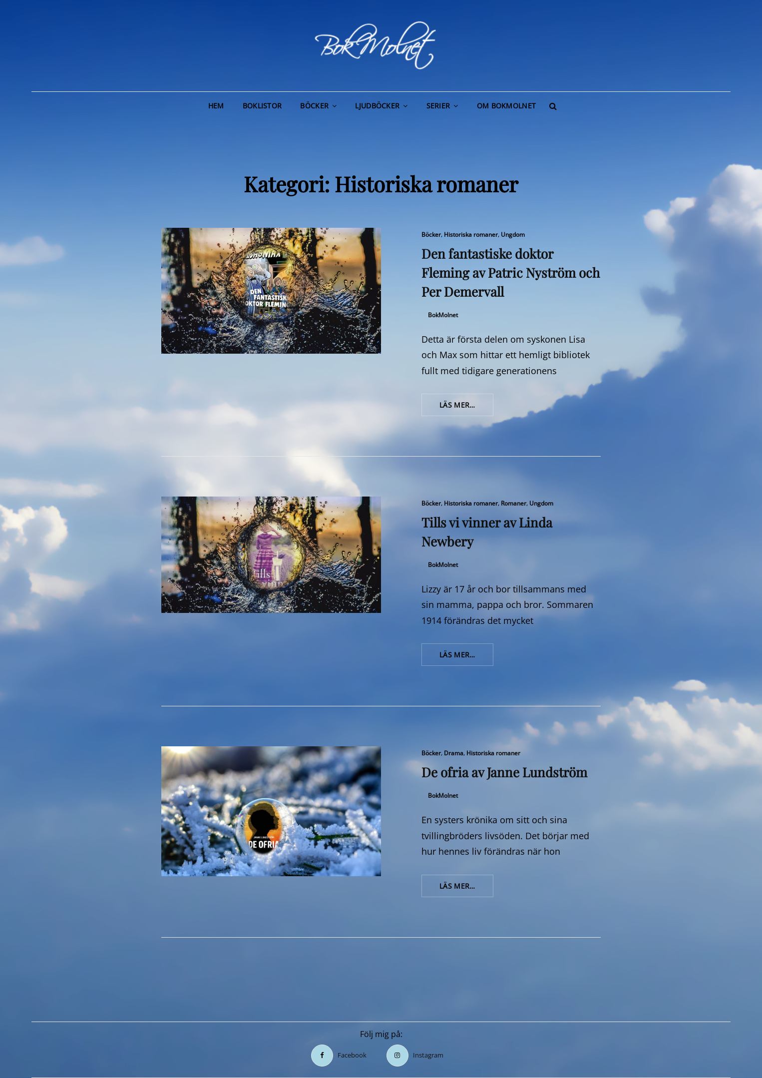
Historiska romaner (471, 234)
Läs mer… (466, 407)
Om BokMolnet (506, 105)
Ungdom (513, 234)
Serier (438, 105)
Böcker (314, 105)
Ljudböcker (377, 105)
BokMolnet (443, 315)
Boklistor (262, 105)
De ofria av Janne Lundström (504, 772)
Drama (453, 753)
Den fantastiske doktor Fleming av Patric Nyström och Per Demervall (510, 272)
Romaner (513, 503)
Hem (216, 105)
